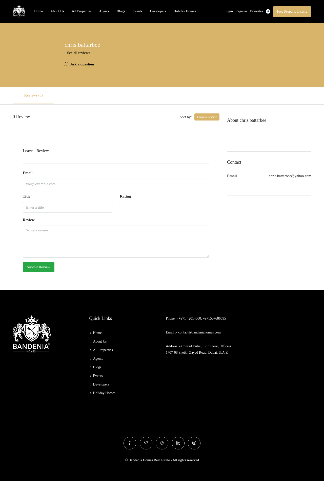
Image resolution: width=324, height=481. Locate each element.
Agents (104, 11)
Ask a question (79, 64)
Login (229, 11)
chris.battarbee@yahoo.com (290, 176)
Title (26, 196)
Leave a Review (207, 117)
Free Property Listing (292, 11)
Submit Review (38, 267)
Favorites (260, 11)
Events (137, 11)
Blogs (121, 11)
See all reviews (78, 53)
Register (241, 11)
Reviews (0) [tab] (34, 95)
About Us (57, 11)
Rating (125, 196)
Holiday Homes (185, 11)
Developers (158, 11)
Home (38, 11)
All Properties (81, 11)
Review (29, 220)
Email (27, 173)
